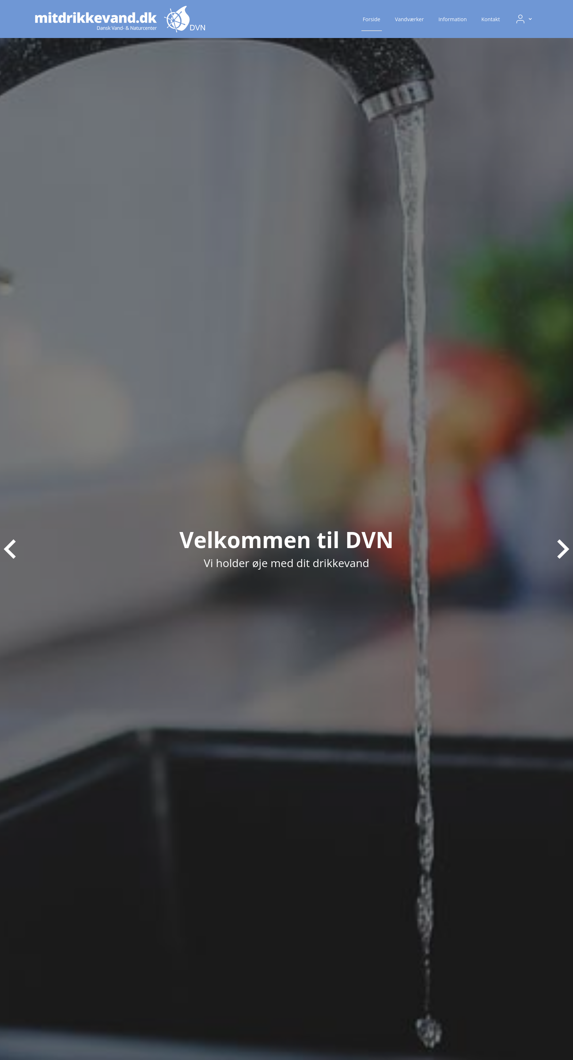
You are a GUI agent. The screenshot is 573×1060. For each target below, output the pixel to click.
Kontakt (490, 19)
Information (453, 19)
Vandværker (409, 19)
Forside (371, 19)
